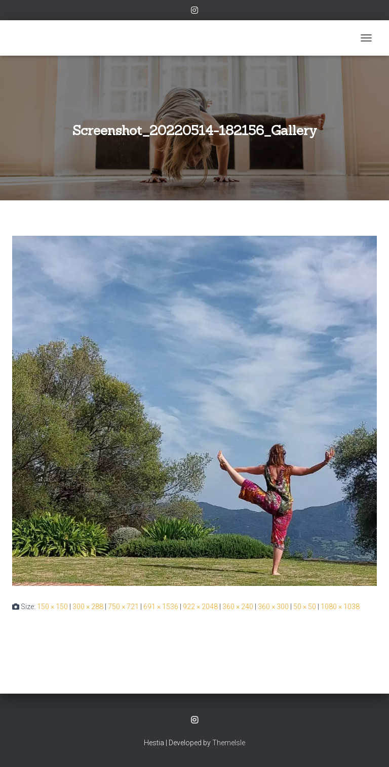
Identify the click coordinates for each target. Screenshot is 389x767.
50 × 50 (304, 607)
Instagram (194, 11)
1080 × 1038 (340, 607)
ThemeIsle (228, 743)
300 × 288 (87, 607)
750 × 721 (123, 607)
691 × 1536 (160, 607)
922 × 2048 (200, 607)
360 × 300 (273, 607)
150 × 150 (52, 607)
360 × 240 (237, 607)
